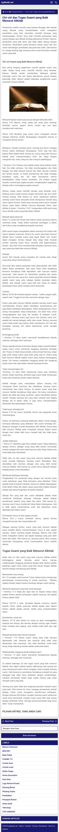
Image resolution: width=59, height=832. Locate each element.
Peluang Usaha (8, 791)
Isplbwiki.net (7, 2)
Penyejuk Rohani (9, 799)
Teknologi (6, 808)
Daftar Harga (7, 771)
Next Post (9, 721)
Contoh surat (7, 767)
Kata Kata (6, 779)
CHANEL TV (7, 759)
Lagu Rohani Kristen (11, 783)
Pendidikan (7, 795)
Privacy (35, 826)
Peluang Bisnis (8, 787)
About (21, 826)
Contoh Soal (7, 763)
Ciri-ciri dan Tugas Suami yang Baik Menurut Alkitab (25, 19)
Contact (28, 826)
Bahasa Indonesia (9, 747)
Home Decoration (9, 775)
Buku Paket (7, 755)
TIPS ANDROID (8, 812)
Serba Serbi (7, 804)
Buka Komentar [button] (29, 735)
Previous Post (48, 721)
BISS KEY (6, 751)
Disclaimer (43, 826)
